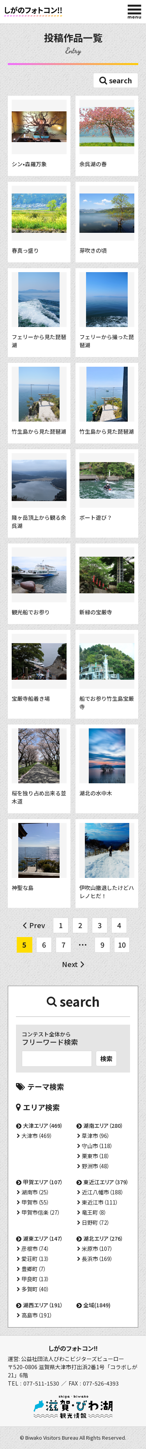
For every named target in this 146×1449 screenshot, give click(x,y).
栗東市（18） (96, 1156)
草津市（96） (96, 1136)
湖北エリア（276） (103, 1238)
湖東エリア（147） (43, 1238)
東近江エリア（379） (106, 1182)
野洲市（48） (96, 1166)
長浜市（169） (97, 1259)
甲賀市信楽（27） (40, 1212)
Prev (37, 925)
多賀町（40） (35, 1289)
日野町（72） (96, 1222)
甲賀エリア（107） (43, 1182)
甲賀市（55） (35, 1202)
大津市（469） (37, 1136)
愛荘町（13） (35, 1259)
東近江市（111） (100, 1202)
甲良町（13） (35, 1279)
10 (122, 944)
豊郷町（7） (33, 1269)
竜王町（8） (94, 1212)
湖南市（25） (35, 1192)
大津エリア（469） (43, 1125)
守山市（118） (97, 1146)
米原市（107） (97, 1248)
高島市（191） (37, 1315)
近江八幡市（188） (103, 1192)
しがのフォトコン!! (73, 1348)
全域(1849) (97, 1305)
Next (70, 964)
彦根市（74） (35, 1248)
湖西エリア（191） (43, 1305)
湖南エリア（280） (103, 1125)
